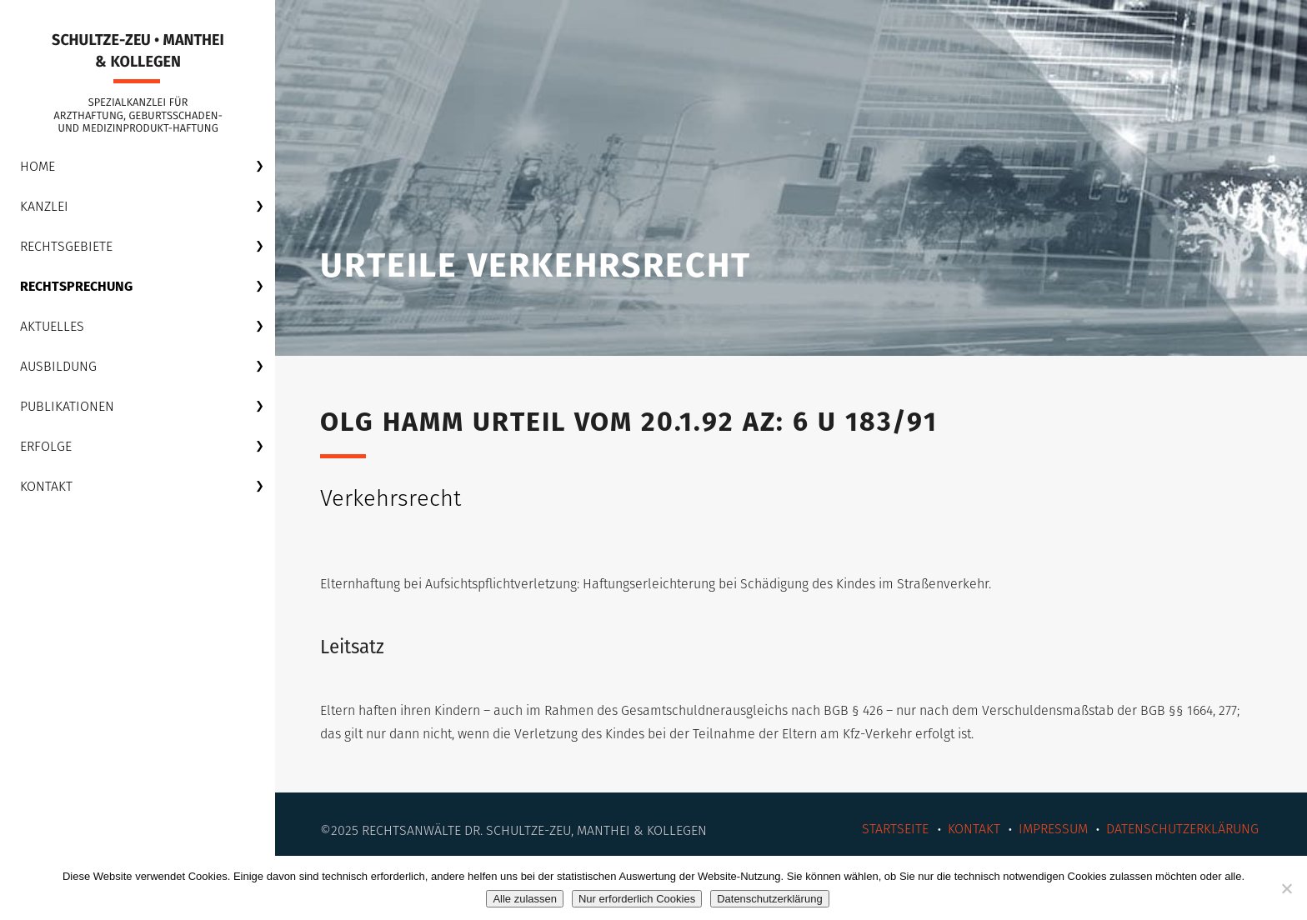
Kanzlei (44, 206)
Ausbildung (58, 366)
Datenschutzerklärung (1182, 829)
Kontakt (46, 486)
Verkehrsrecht (390, 498)
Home (37, 166)
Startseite (895, 829)
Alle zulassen (525, 898)
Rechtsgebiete (66, 246)
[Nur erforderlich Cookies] (1286, 888)
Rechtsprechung (76, 286)
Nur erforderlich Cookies (636, 898)
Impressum (1053, 829)
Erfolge (46, 446)
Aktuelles (52, 326)
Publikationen (67, 406)
